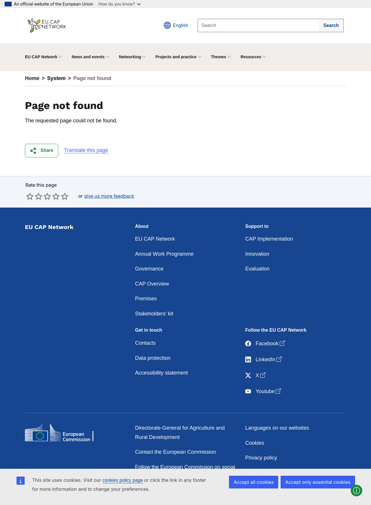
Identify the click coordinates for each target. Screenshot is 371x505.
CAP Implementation (269, 239)
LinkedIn (264, 360)
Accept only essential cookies (317, 482)
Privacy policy (261, 458)
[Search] (258, 25)
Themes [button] (218, 57)
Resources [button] (251, 57)
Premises (146, 298)
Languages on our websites (277, 428)
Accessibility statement (161, 373)
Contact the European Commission (175, 452)
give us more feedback (109, 196)
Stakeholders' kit (154, 314)
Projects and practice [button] (176, 57)
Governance (149, 269)
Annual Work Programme (164, 254)
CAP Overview (152, 284)
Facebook (265, 344)
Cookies (254, 443)
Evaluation (257, 269)
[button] (41, 150)
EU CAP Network (155, 239)
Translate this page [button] (86, 150)
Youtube (263, 391)
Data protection (152, 358)
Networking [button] (130, 57)
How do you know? (120, 3)
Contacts (145, 343)
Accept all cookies (254, 482)
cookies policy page (122, 480)
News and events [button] (88, 57)
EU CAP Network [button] (41, 57)
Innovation (257, 254)
